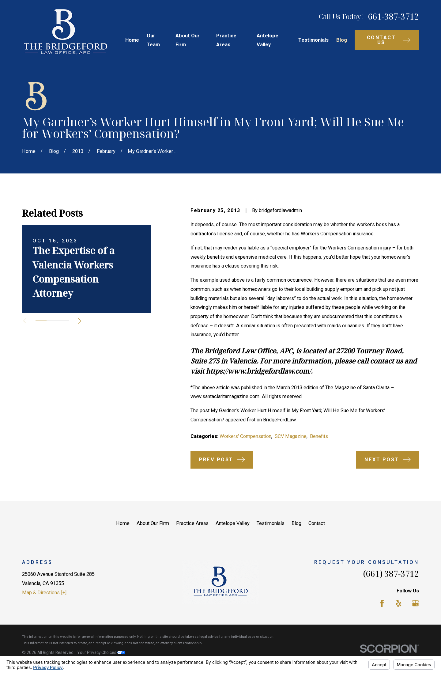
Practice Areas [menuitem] (226, 40)
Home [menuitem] (132, 40)
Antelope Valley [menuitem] (267, 40)
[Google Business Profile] (415, 603)
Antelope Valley (233, 523)
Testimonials (271, 523)
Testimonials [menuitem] (313, 40)
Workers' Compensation (245, 436)
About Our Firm (153, 523)
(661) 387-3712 (391, 573)
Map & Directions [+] (44, 592)
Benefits (319, 436)
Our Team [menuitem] (153, 40)
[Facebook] (382, 603)
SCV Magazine (291, 436)
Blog (296, 523)
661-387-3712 (393, 17)
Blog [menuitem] (341, 40)
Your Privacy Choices (101, 652)
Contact (316, 523)
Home (123, 523)
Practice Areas (192, 523)
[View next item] (79, 321)
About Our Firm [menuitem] (187, 40)
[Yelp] (398, 603)
